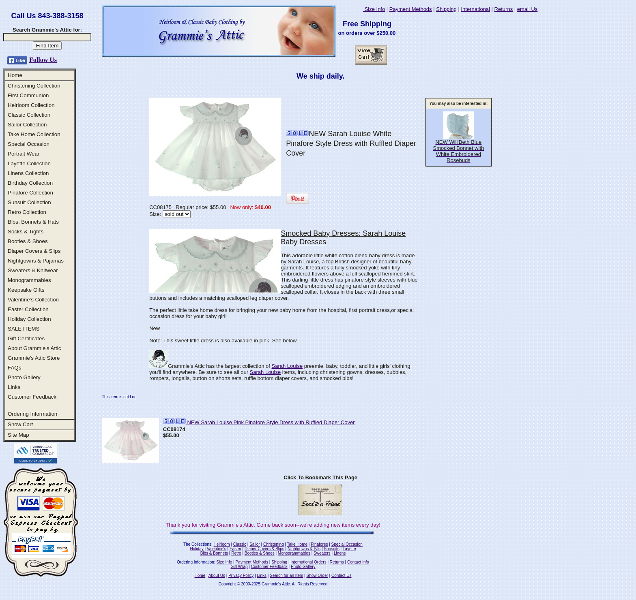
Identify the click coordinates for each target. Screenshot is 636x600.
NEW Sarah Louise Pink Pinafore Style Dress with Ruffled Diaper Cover (259, 422)
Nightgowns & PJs (304, 549)
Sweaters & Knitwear (33, 270)
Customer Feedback (32, 397)
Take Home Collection (34, 134)
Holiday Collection (29, 319)
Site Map (18, 435)
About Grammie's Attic (34, 348)
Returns (503, 9)
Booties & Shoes (28, 241)
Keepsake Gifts (26, 290)
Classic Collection (29, 115)
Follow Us (43, 59)
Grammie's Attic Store (34, 358)
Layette (349, 549)
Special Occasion (28, 144)
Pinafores (319, 544)
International (475, 9)
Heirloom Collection (31, 105)
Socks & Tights (25, 231)
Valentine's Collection (33, 300)
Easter (235, 549)
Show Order (317, 575)
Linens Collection (28, 173)
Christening (273, 544)
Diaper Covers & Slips (34, 251)
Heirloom (222, 544)
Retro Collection (27, 212)
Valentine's (216, 549)
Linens (340, 553)
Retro (236, 553)
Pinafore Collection (30, 193)
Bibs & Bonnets (214, 553)
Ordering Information (32, 414)
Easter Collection (28, 309)
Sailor (254, 544)
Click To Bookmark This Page (320, 477)
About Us (216, 575)
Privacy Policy (241, 575)
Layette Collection (29, 163)
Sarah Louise (287, 366)
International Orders (308, 562)
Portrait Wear (23, 154)
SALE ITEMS (24, 329)
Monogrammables (29, 280)
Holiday (196, 549)
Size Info (374, 9)
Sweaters (322, 553)
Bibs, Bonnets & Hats (33, 222)
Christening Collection (34, 86)
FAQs (14, 368)
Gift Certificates (26, 338)
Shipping (446, 9)
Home (15, 75)
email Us (527, 9)
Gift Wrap (239, 566)
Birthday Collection (30, 183)
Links (14, 387)
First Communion (28, 95)
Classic (239, 544)
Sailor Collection (27, 125)
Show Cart (20, 424)
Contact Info (358, 562)
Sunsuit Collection (29, 202)
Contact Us (341, 575)
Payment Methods (410, 9)
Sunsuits (331, 549)
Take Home (297, 544)
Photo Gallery (24, 377)
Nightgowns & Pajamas (36, 261)
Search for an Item (286, 575)
